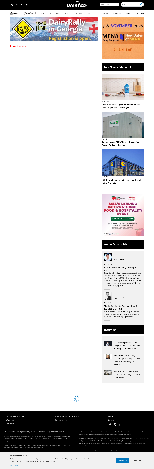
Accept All (123, 460)
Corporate (104, 13)
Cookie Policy (14, 465)
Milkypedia (30, 13)
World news (10, 420)
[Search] (130, 4)
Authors (111, 416)
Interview (117, 13)
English (14, 13)
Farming (67, 13)
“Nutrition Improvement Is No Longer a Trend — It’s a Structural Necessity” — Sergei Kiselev (127, 345)
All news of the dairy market (15, 416)
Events (127, 13)
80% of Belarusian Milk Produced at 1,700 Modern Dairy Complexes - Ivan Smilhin (127, 374)
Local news (10, 424)
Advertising (139, 13)
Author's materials (115, 244)
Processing (78, 13)
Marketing (91, 13)
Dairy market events (61, 420)
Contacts (111, 420)
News (43, 13)
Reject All (137, 460)
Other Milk (54, 13)
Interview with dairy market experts (67, 416)
